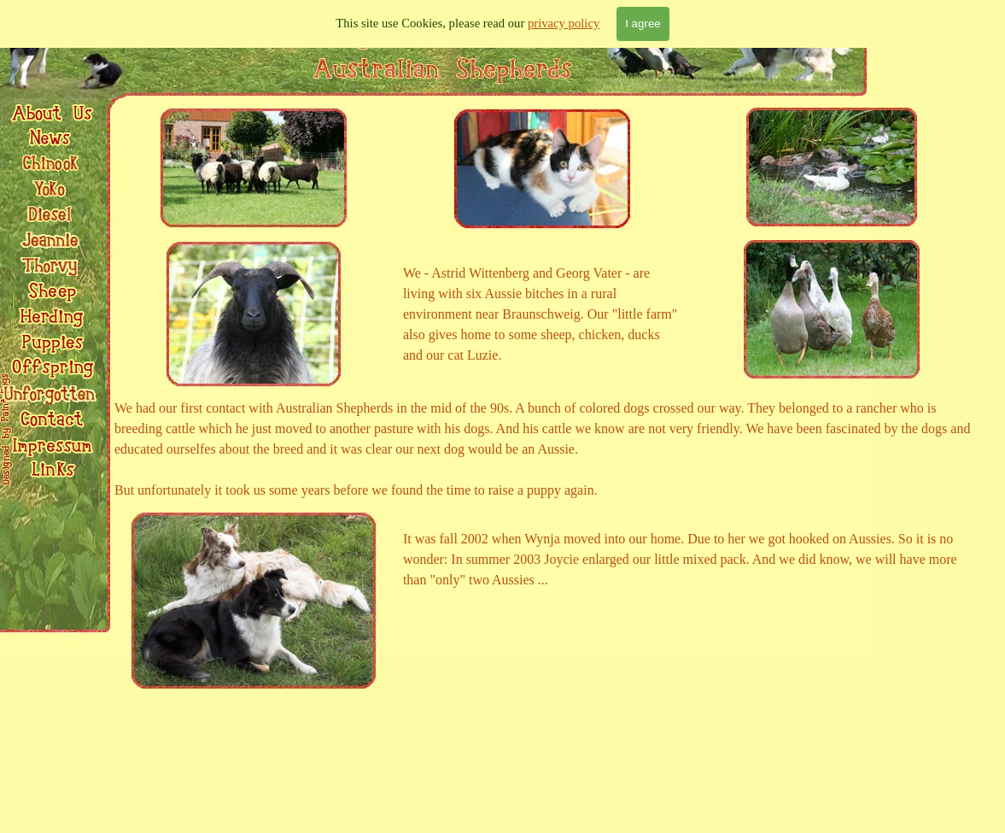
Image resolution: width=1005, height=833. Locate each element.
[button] (51, 413)
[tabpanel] (542, 314)
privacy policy (563, 23)
